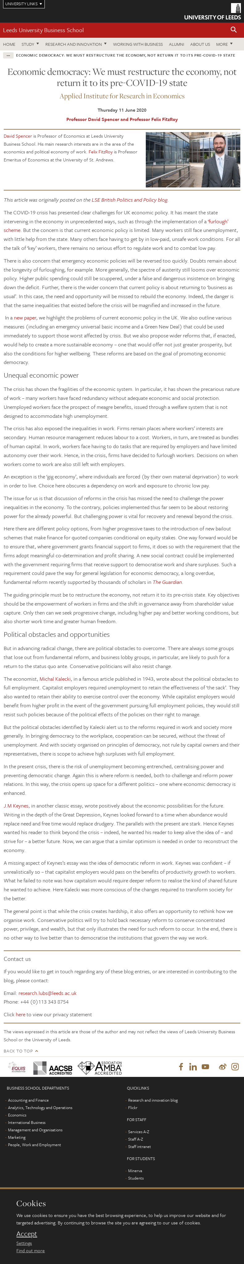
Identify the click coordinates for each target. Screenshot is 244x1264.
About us (200, 44)
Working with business (138, 44)
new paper (25, 317)
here (20, 1014)
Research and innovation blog (153, 1100)
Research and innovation (73, 44)
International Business (26, 1123)
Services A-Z (138, 1132)
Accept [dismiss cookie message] (26, 1233)
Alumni (176, 44)
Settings (24, 1243)
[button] (234, 30)
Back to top (18, 1051)
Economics (17, 1115)
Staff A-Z (135, 1139)
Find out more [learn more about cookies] (30, 1250)
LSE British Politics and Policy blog (129, 200)
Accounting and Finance (28, 1100)
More (222, 44)
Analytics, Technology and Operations (40, 1108)
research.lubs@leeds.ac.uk (48, 993)
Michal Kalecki (55, 679)
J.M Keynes (16, 805)
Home (9, 44)
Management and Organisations (35, 1130)
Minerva (135, 1171)
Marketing (17, 1137)
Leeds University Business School (43, 30)
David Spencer (18, 135)
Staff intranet (139, 1147)
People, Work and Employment (34, 1145)
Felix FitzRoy (101, 151)
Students (136, 1178)
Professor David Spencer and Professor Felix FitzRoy (122, 119)
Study (28, 44)
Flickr (132, 1108)
